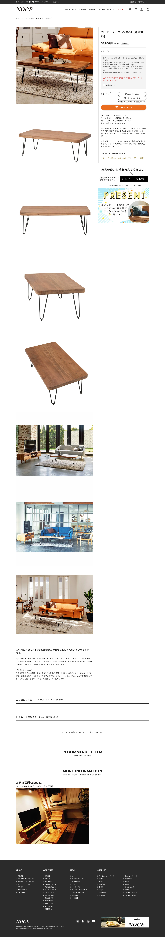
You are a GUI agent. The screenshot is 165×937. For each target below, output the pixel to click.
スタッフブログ (50, 892)
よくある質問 (49, 906)
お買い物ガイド (50, 895)
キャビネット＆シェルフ (117, 158)
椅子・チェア (76, 881)
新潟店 (101, 881)
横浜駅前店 (128, 879)
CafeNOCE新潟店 (130, 895)
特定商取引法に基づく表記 (26, 879)
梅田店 (127, 884)
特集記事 (92, 9)
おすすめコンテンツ (106, 9)
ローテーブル (76, 887)
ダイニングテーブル (78, 879)
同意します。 (111, 85)
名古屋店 (127, 881)
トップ (18, 18)
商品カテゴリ (69, 9)
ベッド (74, 884)
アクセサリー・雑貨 (136, 158)
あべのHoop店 (129, 887)
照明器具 (75, 895)
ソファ (103, 158)
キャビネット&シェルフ (79, 890)
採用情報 (20, 887)
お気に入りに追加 (133, 94)
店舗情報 (133, 2)
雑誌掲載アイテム (50, 884)
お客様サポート (142, 2)
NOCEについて (22, 890)
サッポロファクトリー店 (106, 876)
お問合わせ (48, 909)
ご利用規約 (21, 892)
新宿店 (101, 887)
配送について (49, 903)
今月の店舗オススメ (51, 887)
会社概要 (20, 876)
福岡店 (127, 890)
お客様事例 (48, 881)
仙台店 (101, 879)
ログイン (127, 185)
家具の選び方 (49, 898)
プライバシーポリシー (25, 884)
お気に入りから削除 (133, 98)
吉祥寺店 (102, 884)
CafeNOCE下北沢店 (131, 892)
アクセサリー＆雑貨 (78, 892)
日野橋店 (102, 895)
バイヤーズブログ (50, 890)
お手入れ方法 (49, 901)
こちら (56, 717)
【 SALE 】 (121, 9)
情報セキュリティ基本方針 (26, 881)
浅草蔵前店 (102, 892)
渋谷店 (101, 890)
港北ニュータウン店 (131, 876)
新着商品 (83, 9)
